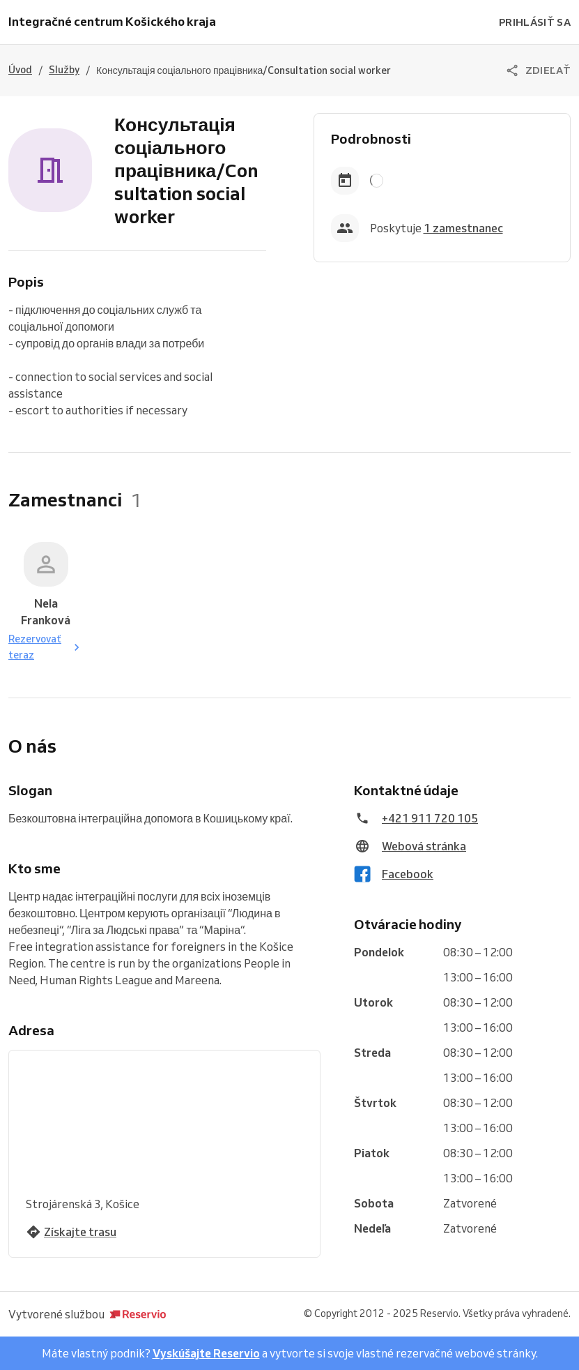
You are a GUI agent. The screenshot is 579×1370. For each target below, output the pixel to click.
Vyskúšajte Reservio (206, 1353)
